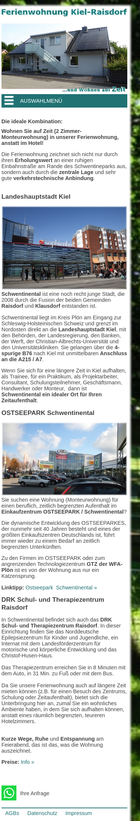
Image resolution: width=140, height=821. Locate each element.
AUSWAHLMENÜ (41, 101)
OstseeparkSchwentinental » (61, 588)
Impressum (78, 813)
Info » (27, 762)
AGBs (12, 813)
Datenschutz (42, 813)
